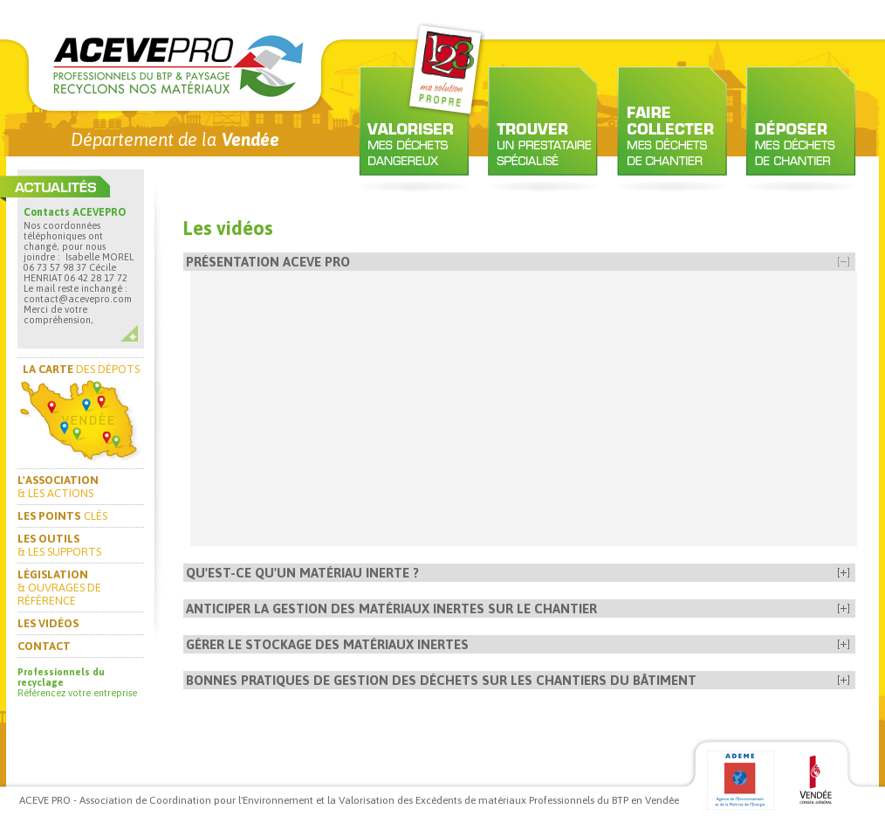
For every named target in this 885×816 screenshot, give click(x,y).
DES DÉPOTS (81, 369)
